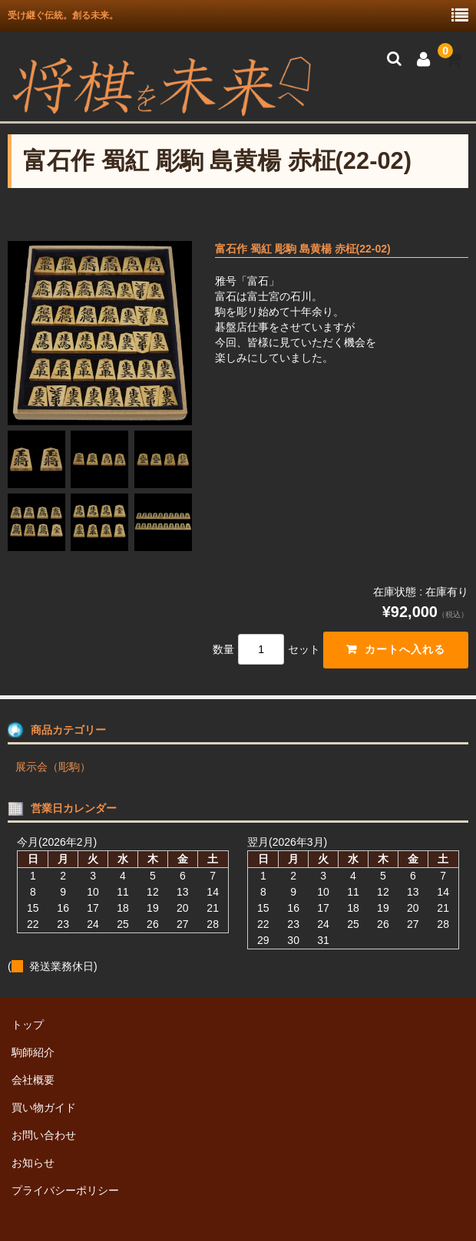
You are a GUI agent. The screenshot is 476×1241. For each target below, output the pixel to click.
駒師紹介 (33, 1052)
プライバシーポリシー (65, 1190)
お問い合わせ (44, 1135)
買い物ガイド (44, 1107)
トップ (28, 1024)
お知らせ (33, 1163)
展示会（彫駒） (53, 767)
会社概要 (33, 1080)
